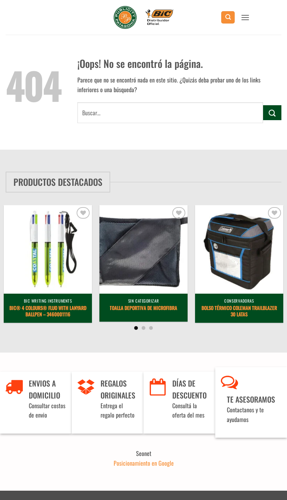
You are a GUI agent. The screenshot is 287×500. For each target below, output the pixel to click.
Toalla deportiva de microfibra (143, 308)
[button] (245, 17)
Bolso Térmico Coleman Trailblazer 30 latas (239, 311)
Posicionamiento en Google (144, 463)
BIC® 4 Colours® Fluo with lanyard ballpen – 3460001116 (47, 311)
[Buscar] (228, 17)
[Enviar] (272, 112)
